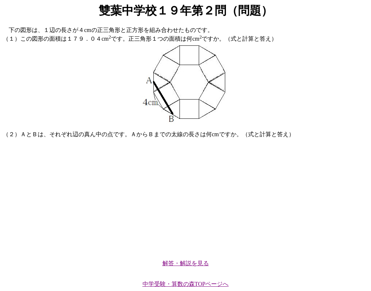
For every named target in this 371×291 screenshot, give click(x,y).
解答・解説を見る (185, 263)
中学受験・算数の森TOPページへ (186, 284)
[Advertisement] (185, 196)
